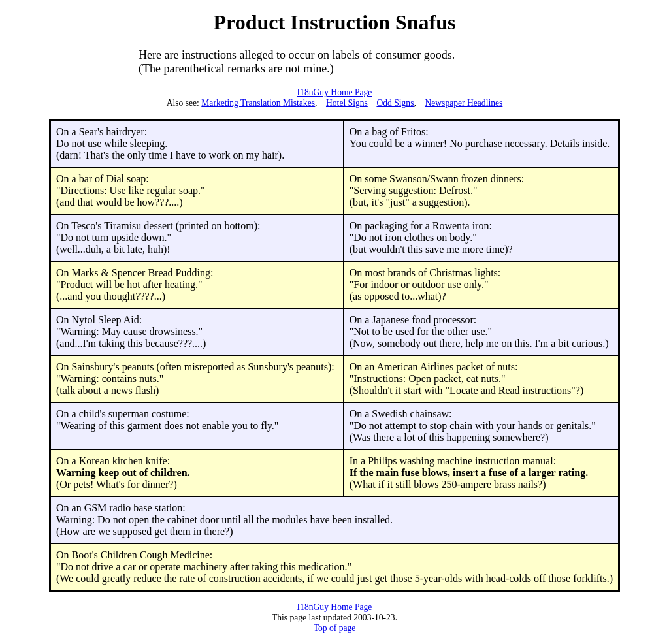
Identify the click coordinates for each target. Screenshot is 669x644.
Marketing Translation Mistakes (258, 103)
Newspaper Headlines (463, 103)
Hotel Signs (347, 103)
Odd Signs (395, 103)
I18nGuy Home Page (334, 92)
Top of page (335, 628)
